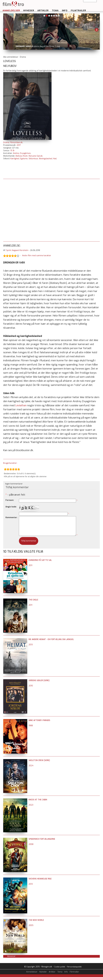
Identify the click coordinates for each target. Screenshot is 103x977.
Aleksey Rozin (21, 156)
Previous (6, 30)
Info (64, 10)
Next (96, 30)
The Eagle (33, 600)
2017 (19, 145)
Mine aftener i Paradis (39, 720)
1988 (31, 725)
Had (54, 158)
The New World (36, 920)
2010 (31, 685)
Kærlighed (14, 158)
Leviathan (21, 405)
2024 (31, 765)
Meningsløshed (45, 158)
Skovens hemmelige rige (40, 879)
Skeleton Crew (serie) (39, 760)
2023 (31, 805)
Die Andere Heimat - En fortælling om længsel (51, 639)
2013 (31, 644)
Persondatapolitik (74, 967)
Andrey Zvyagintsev (22, 153)
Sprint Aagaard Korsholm (17, 250)
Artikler (43, 10)
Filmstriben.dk (16, 142)
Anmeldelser (11, 10)
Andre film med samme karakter (36, 255)
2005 (31, 925)
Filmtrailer (78, 10)
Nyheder (28, 10)
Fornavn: (9, 500)
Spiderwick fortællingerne (42, 839)
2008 (31, 844)
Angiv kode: (11, 506)
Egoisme (24, 158)
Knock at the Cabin (38, 799)
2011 (30, 565)
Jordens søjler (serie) (39, 680)
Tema (55, 10)
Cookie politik (59, 967)
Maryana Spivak (36, 156)
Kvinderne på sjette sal (40, 560)
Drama (6, 142)
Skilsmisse (33, 158)
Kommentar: (11, 517)
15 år (12, 150)
